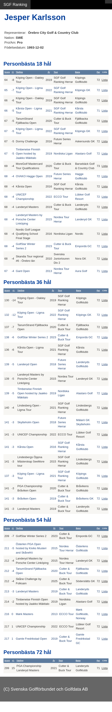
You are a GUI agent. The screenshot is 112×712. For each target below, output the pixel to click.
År (49, 72)
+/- (13, 72)
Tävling (19, 72)
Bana (77, 72)
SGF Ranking (15, 4)
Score (7, 72)
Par (98, 72)
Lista (105, 80)
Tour (56, 72)
